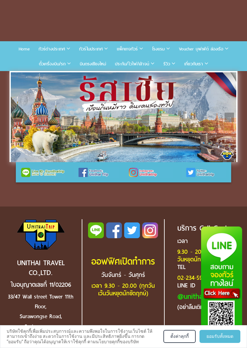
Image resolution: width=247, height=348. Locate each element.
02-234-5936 (192, 277)
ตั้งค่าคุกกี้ (179, 336)
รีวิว (166, 64)
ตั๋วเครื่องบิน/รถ (52, 64)
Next (229, 117)
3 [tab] (36, 77)
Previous (17, 117)
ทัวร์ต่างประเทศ (52, 49)
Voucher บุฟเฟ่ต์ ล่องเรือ (201, 49)
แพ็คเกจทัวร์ (127, 49)
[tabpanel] (123, 117)
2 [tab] (26, 77)
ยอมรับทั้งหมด (219, 336)
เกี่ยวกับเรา (193, 64)
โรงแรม (158, 49)
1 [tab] (17, 77)
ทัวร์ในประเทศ (91, 49)
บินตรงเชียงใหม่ (93, 64)
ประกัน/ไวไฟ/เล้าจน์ (132, 64)
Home (24, 49)
